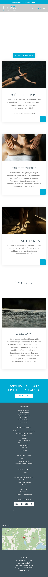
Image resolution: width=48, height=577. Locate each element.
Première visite (24, 412)
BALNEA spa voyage (24, 420)
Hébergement (24, 422)
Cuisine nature (24, 459)
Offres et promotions (24, 443)
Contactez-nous (24, 480)
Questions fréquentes (24, 482)
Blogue (24, 484)
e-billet (24, 435)
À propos (24, 472)
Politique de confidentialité (24, 494)
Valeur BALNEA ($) (24, 440)
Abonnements (24, 445)
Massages (24, 438)
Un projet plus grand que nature (24, 477)
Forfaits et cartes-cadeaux (24, 433)
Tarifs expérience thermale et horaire (24, 431)
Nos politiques (24, 492)
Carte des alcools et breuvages (24, 463)
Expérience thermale (24, 415)
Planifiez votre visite (24, 55)
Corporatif (24, 447)
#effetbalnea (24, 417)
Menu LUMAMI (24, 461)
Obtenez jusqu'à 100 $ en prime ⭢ (24, 2)
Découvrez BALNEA (24, 410)
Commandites (24, 489)
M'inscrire (24, 396)
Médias (24, 487)
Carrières (24, 475)
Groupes (24, 450)
